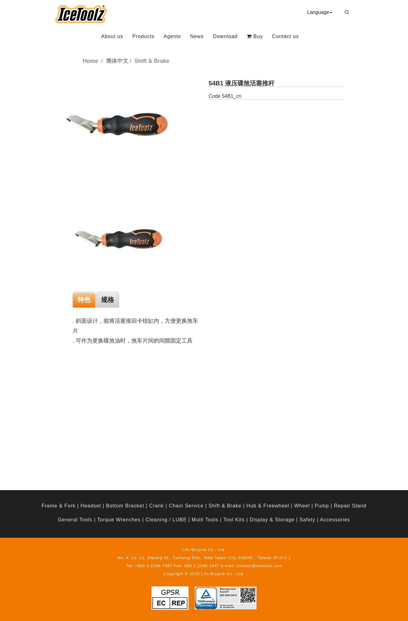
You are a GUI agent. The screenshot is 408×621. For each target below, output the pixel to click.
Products (143, 36)
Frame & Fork (58, 505)
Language (319, 12)
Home (90, 61)
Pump (322, 505)
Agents (172, 36)
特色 (84, 299)
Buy (255, 36)
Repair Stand (350, 505)
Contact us (285, 36)
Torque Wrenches (119, 519)
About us (112, 36)
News (197, 36)
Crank (156, 505)
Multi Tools (205, 519)
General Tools (75, 519)
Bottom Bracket (125, 505)
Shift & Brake (225, 505)
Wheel (302, 505)
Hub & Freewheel (267, 505)
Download (225, 36)
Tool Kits (233, 519)
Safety (307, 519)
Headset (90, 505)
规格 (107, 299)
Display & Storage (272, 519)
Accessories (335, 519)
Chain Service (186, 505)
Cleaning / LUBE (166, 519)
